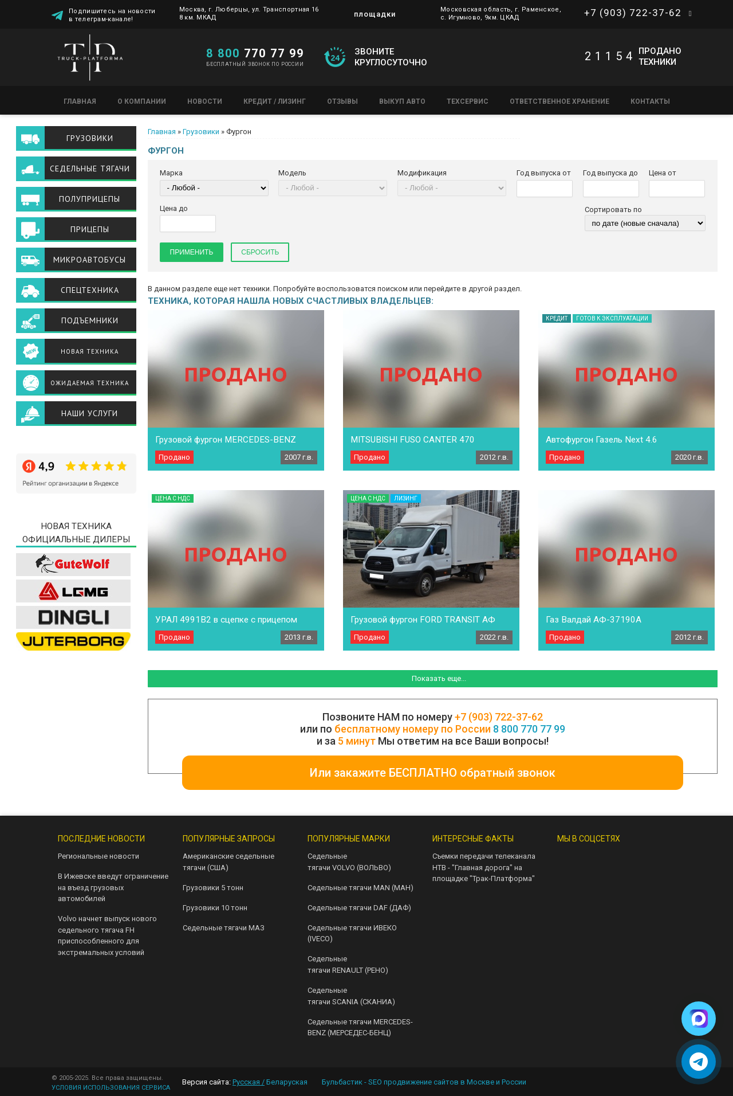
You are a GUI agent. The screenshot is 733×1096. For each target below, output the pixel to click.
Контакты (650, 101)
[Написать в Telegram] (698, 1061)
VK (567, 861)
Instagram (567, 888)
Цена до (174, 208)
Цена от (662, 173)
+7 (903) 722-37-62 (632, 12)
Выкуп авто (402, 101)
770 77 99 (255, 53)
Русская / (248, 1082)
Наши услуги (89, 413)
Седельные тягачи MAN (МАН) (360, 887)
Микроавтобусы (89, 260)
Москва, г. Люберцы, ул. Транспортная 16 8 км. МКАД (249, 13)
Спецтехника (90, 290)
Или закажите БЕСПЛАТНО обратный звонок (432, 773)
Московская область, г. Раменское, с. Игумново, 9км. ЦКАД (500, 13)
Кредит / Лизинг (274, 101)
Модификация (422, 173)
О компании (141, 101)
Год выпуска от (544, 173)
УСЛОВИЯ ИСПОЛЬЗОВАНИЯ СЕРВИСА (111, 1087)
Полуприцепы (89, 199)
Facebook (604, 888)
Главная (80, 101)
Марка (171, 173)
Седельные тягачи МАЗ (224, 927)
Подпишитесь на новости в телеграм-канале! (112, 14)
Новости (204, 101)
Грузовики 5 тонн (213, 887)
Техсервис (467, 101)
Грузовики (201, 131)
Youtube (640, 861)
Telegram (604, 861)
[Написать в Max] (698, 1018)
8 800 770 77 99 (529, 729)
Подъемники (90, 320)
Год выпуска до (610, 173)
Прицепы (89, 229)
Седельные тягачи (90, 168)
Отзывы (342, 101)
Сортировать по (613, 209)
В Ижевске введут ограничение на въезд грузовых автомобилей (113, 887)
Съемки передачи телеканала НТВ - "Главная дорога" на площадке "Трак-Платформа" (483, 867)
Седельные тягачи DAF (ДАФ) (359, 907)
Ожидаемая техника (89, 383)
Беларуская (287, 1082)
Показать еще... (439, 678)
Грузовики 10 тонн (215, 907)
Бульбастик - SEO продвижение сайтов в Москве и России (424, 1082)
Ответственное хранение (559, 101)
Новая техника (90, 351)
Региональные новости (98, 856)
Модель (292, 173)
